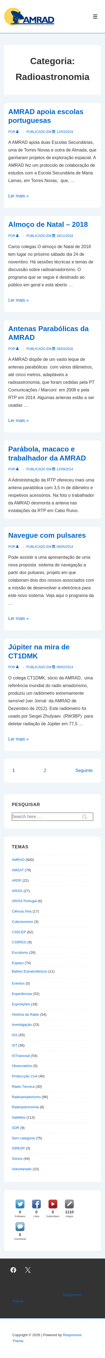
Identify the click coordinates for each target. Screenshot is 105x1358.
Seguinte (84, 770)
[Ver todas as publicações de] (18, 132)
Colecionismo (22, 922)
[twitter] (28, 1270)
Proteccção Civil (24, 1076)
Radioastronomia (25, 1107)
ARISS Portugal (24, 901)
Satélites (18, 1117)
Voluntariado (22, 1169)
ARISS (17, 891)
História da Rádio (25, 1014)
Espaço (18, 963)
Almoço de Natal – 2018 (48, 224)
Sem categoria (23, 1138)
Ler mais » (18, 196)
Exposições (21, 1004)
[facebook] (13, 1270)
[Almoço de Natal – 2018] (64, 236)
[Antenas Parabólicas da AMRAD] (64, 349)
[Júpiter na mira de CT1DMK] (64, 667)
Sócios (17, 1159)
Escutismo (20, 952)
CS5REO (19, 942)
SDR (15, 1128)
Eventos (18, 983)
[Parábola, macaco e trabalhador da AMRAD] (64, 469)
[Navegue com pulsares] (64, 547)
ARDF (16, 880)
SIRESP (18, 1148)
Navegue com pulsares (47, 535)
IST (14, 1045)
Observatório (22, 1066)
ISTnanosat (21, 1056)
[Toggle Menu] (95, 16)
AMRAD (18, 860)
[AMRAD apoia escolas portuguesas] (64, 132)
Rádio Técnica (23, 1086)
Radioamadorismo (26, 1097)
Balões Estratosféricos (29, 971)
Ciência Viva (22, 911)
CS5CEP (19, 932)
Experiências (22, 994)
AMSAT (18, 870)
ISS (15, 1035)
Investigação (22, 1025)
